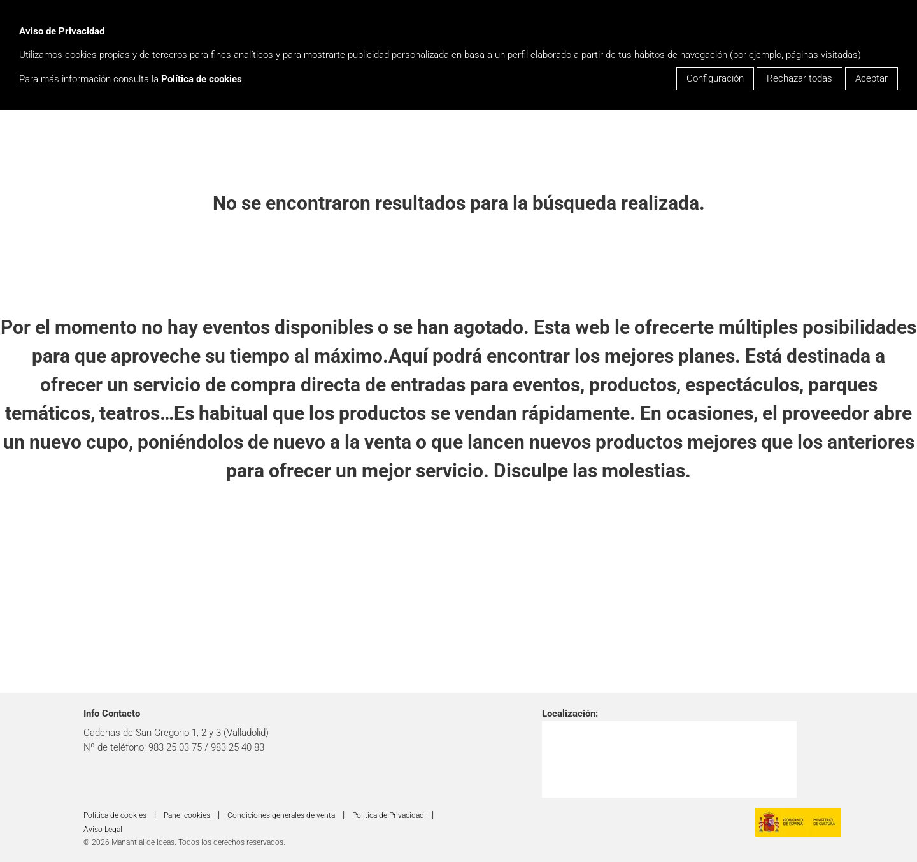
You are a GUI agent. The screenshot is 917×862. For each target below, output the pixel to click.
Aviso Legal (102, 829)
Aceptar (871, 78)
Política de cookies (201, 79)
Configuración (715, 78)
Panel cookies (187, 815)
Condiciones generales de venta (281, 815)
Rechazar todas (799, 78)
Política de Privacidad (388, 815)
